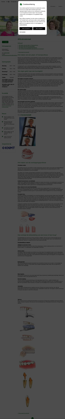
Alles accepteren (26, 28)
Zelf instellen (22, 32)
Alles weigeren (39, 28)
